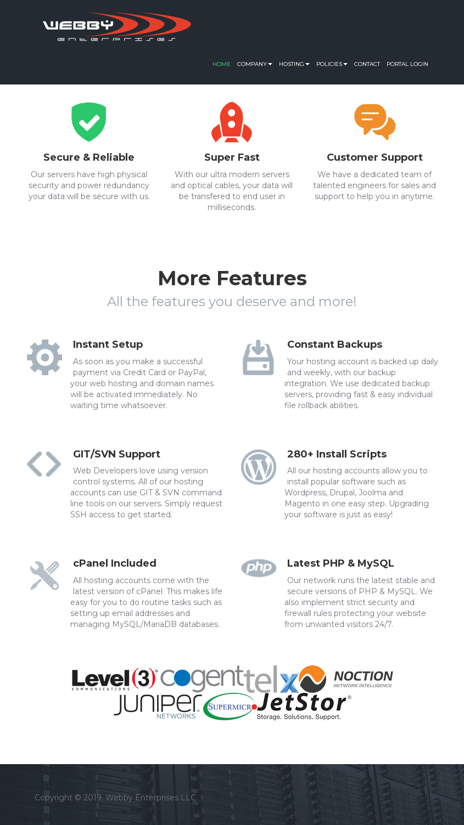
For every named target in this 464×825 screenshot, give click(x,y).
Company (254, 63)
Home (222, 63)
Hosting (294, 63)
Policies (332, 63)
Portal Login (407, 63)
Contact (367, 63)
